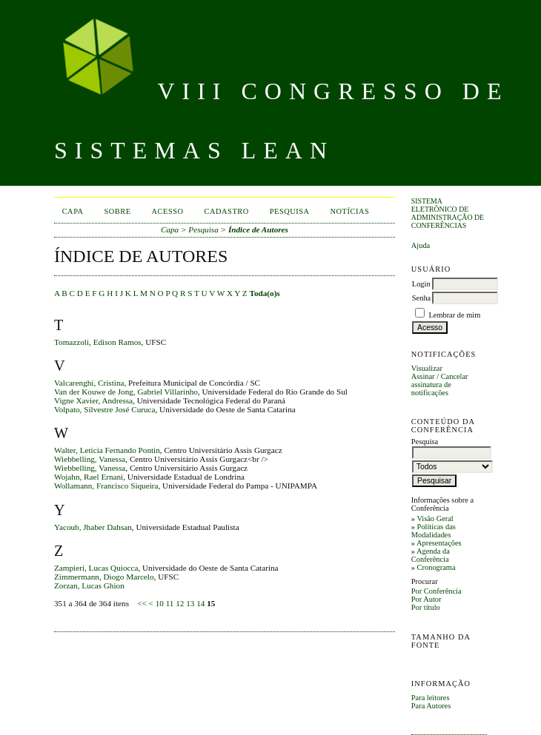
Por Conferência (436, 591)
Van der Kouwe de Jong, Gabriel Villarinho (126, 391)
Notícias (350, 211)
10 (160, 603)
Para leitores (430, 698)
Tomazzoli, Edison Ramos (98, 342)
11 (170, 603)
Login (421, 284)
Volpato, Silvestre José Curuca (105, 409)
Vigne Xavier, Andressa (93, 400)
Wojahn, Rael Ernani (88, 476)
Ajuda (420, 245)
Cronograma (436, 567)
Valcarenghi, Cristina (89, 382)
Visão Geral (434, 518)
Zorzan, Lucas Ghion (89, 585)
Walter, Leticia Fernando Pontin (107, 450)
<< (142, 603)
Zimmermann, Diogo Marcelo (104, 576)
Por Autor (426, 599)
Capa (73, 211)
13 (190, 603)
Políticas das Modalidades (433, 531)
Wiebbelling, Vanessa (89, 458)
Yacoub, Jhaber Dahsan (93, 527)
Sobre (117, 211)
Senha (421, 298)
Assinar (423, 376)
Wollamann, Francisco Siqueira (106, 485)
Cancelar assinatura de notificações (439, 384)
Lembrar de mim (454, 315)
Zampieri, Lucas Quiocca (96, 567)
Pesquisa (290, 211)
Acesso (168, 211)
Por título (425, 607)
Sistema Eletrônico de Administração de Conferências (447, 213)
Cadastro (227, 211)
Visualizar (426, 368)
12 (180, 603)
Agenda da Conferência (430, 555)
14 (200, 603)
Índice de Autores (258, 229)
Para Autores (431, 706)
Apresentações (439, 543)
